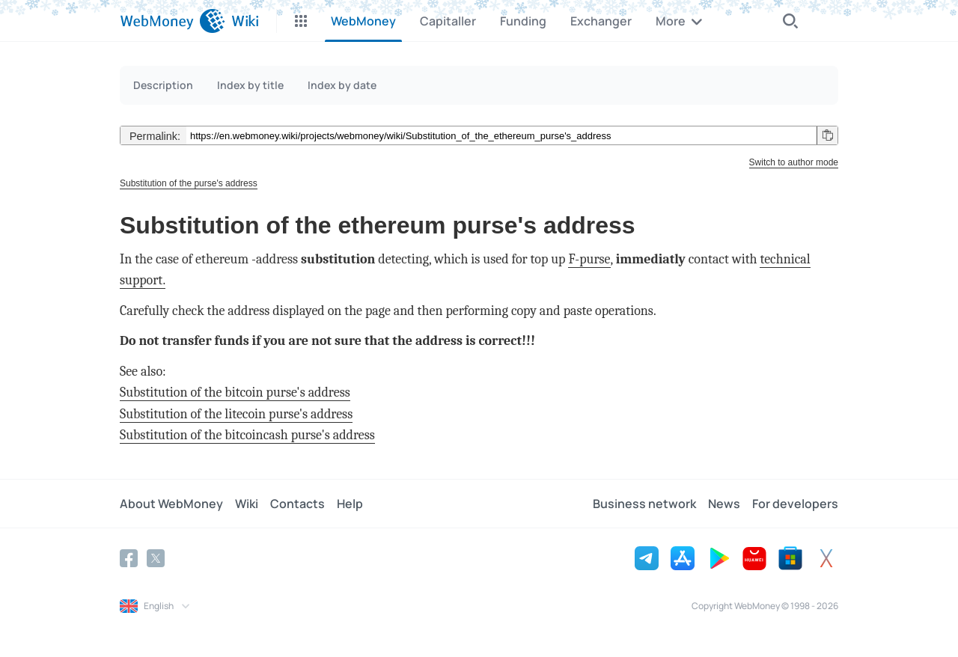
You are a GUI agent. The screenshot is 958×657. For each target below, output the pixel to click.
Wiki (246, 503)
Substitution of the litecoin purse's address (236, 414)
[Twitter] (156, 558)
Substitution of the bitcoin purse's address (235, 392)
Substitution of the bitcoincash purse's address (247, 435)
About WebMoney (171, 503)
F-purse (589, 259)
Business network (644, 503)
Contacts (297, 503)
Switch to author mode (793, 162)
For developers (795, 503)
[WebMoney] (172, 21)
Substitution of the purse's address (188, 183)
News (724, 503)
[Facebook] (129, 558)
